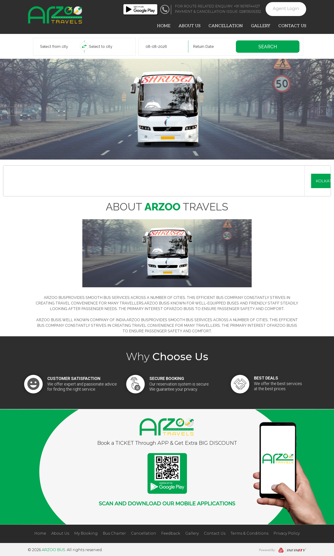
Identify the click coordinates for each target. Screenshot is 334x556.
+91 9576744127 (247, 6)
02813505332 (250, 11)
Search (267, 46)
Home (163, 25)
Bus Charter (114, 533)
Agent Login (286, 8)
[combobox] (62, 46)
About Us (189, 25)
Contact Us (292, 25)
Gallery (260, 25)
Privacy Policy (286, 533)
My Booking (86, 533)
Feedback (170, 533)
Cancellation (226, 25)
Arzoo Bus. (54, 550)
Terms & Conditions (249, 533)
